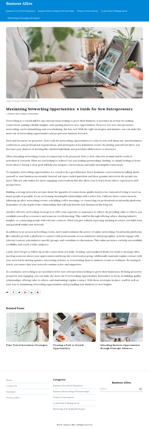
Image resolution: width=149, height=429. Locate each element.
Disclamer (11, 391)
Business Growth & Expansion (20, 11)
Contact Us (11, 386)
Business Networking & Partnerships (56, 11)
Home (9, 380)
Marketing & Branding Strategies (24, 18)
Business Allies (19, 3)
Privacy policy (12, 397)
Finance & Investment (87, 11)
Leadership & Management (114, 11)
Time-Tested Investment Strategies (26, 345)
